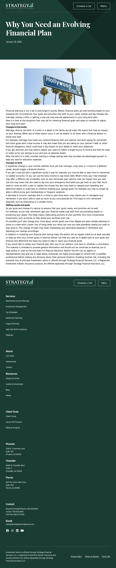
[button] (103, 6)
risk (68, 218)
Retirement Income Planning (17, 301)
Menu (104, 6)
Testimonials (11, 361)
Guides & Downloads (14, 384)
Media (8, 395)
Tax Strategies (11, 312)
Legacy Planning (12, 323)
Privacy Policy (76, 556)
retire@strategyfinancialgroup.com (20, 524)
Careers (9, 367)
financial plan (40, 234)
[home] (19, 6)
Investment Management (16, 306)
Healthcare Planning (14, 318)
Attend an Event (12, 378)
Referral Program (13, 427)
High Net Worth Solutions (16, 329)
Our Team (10, 356)
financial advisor (96, 133)
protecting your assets (16, 214)
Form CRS (106, 556)
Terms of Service (92, 556)
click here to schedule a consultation (91, 244)
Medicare (9, 335)
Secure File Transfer (14, 422)
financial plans (72, 110)
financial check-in (37, 169)
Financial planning (14, 110)
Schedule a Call (84, 6)
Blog (8, 389)
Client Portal (11, 416)
